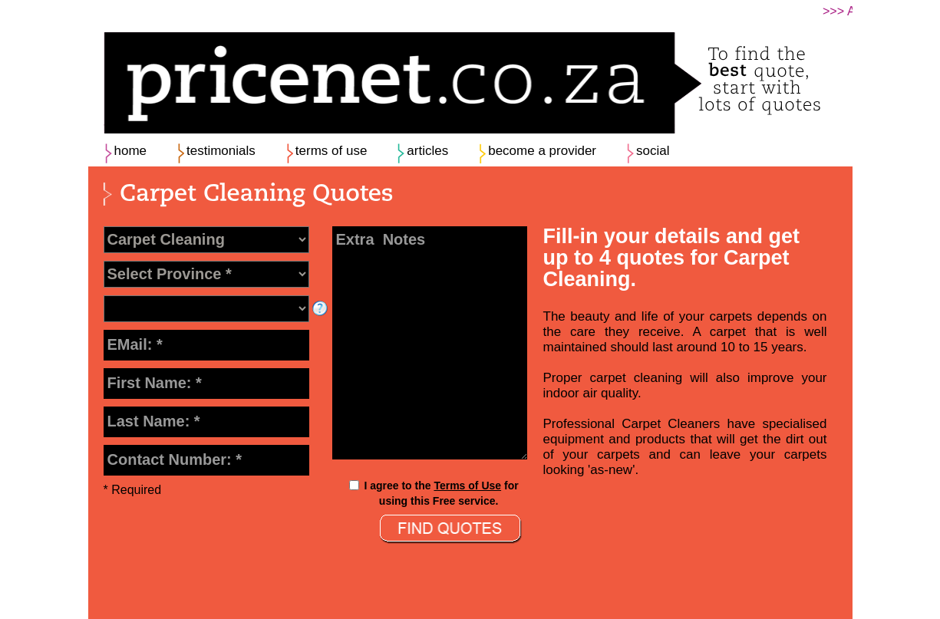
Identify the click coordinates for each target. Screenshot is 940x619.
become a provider (542, 150)
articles (427, 150)
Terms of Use (467, 485)
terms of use (331, 150)
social (652, 150)
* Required (133, 489)
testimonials (221, 150)
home (130, 150)
